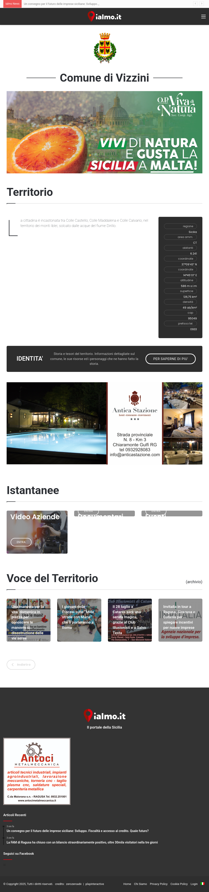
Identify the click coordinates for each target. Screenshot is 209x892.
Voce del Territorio (52, 578)
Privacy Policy (159, 884)
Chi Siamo (140, 884)
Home (127, 884)
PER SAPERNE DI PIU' (170, 359)
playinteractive (94, 884)
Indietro (21, 664)
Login (194, 884)
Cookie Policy (179, 884)
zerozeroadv (73, 884)
